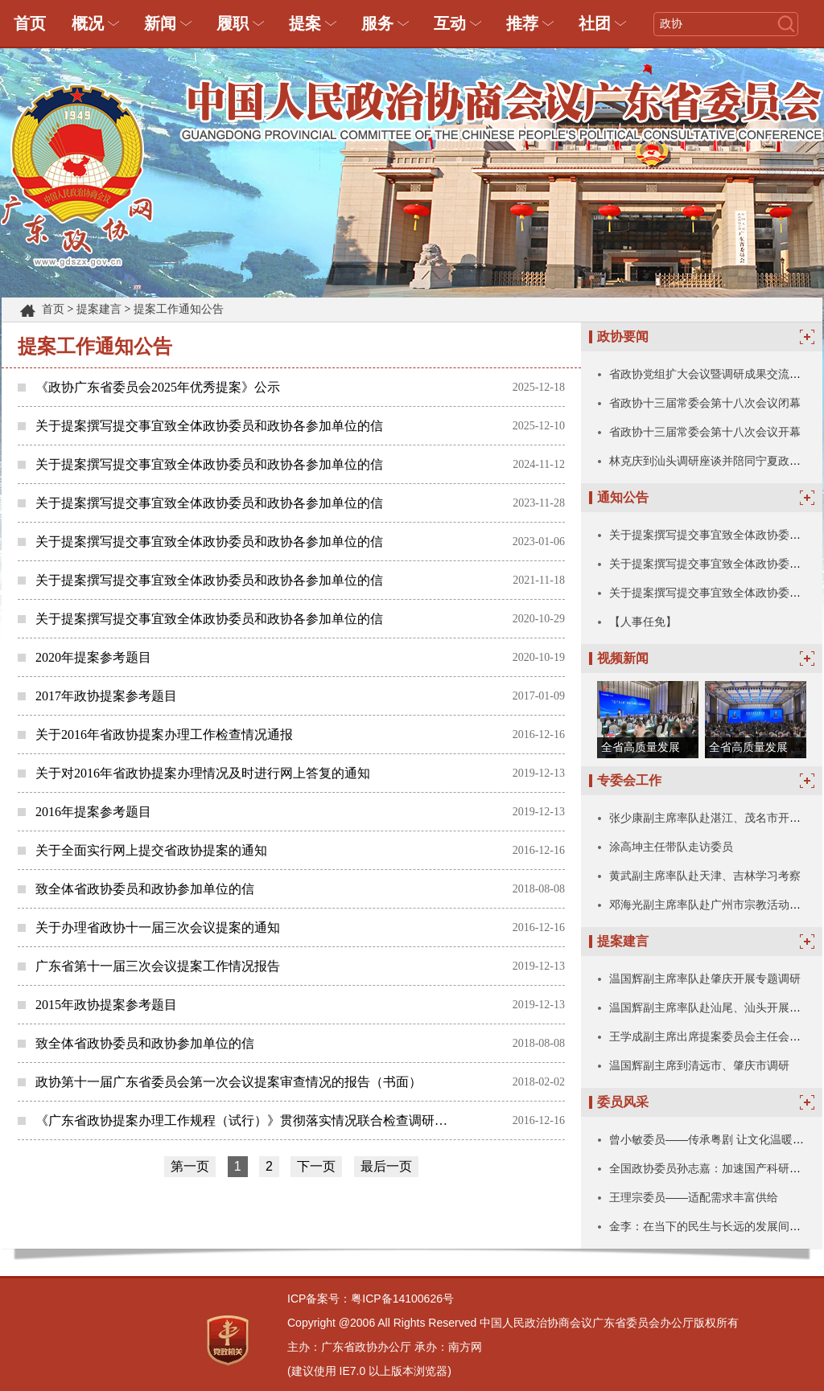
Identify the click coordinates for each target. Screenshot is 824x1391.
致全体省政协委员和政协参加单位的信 (144, 889)
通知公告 (623, 497)
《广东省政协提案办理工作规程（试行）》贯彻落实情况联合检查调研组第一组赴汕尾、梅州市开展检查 (247, 1120)
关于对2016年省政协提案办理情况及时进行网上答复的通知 (202, 773)
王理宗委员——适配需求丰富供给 (693, 1197)
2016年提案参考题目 (93, 812)
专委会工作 (629, 780)
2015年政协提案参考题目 (106, 1004)
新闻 (160, 23)
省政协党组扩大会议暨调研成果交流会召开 (716, 373)
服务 (377, 23)
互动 (450, 23)
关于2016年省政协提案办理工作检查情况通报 (164, 734)
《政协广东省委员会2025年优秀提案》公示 (157, 387)
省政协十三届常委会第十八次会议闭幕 (705, 402)
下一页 (316, 1166)
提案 (305, 23)
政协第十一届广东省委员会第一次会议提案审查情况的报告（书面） (228, 1082)
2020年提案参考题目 (93, 657)
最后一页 (386, 1166)
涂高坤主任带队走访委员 (671, 846)
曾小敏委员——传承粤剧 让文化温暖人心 (712, 1139)
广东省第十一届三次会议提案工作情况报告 (157, 966)
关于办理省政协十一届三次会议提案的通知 (157, 927)
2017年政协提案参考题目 (106, 696)
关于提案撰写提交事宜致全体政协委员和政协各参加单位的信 (209, 426)
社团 (595, 23)
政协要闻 (623, 336)
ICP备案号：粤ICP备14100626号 (370, 1298)
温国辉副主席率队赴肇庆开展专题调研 (705, 978)
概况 (88, 23)
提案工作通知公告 (179, 309)
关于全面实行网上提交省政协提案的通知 (151, 850)
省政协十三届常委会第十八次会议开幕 (705, 431)
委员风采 (623, 1102)
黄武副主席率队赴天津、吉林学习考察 (705, 875)
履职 (232, 23)
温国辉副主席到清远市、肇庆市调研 (699, 1065)
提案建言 (99, 309)
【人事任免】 (643, 621)
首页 (30, 23)
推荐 (522, 23)
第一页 (190, 1166)
